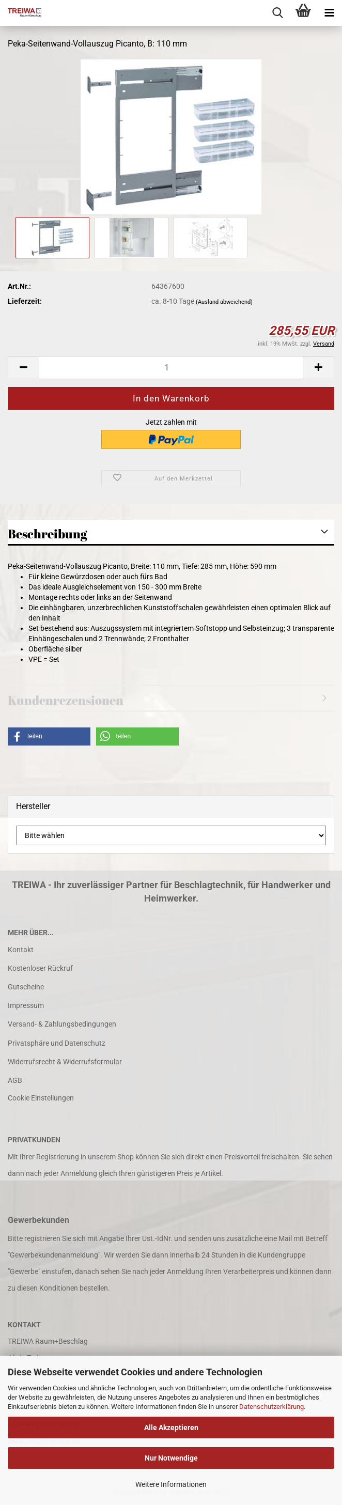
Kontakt (21, 949)
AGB (15, 1080)
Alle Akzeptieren (171, 1427)
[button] (23, 367)
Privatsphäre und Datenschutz (56, 1043)
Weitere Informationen (171, 1484)
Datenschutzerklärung (271, 1406)
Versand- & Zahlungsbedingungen (62, 1024)
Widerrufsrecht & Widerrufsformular (65, 1062)
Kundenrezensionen (65, 700)
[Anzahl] (171, 367)
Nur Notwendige (171, 1458)
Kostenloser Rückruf (40, 968)
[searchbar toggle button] (277, 13)
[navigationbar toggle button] (329, 13)
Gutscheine (26, 987)
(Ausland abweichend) (224, 302)
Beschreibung (47, 533)
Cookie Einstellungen (41, 1098)
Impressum (26, 1005)
